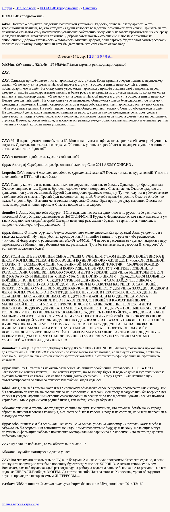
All (110, 56)
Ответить (90, 8)
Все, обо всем (25, 8)
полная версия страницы (20, 504)
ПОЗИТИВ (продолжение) (60, 8)
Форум (7, 8)
